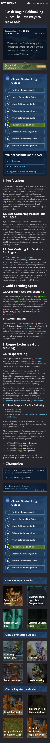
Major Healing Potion (25, 311)
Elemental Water (35, 326)
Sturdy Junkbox (29, 448)
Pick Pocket (38, 359)
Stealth (8, 364)
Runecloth (9, 311)
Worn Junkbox (28, 445)
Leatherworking (9, 260)
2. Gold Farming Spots (17, 166)
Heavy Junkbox (29, 450)
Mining (16, 237)
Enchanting (32, 260)
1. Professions (13, 161)
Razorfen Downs (13, 412)
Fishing (40, 227)
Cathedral (33, 414)
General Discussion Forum (16, 488)
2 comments (40, 33)
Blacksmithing (21, 260)
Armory (25, 414)
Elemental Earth (15, 326)
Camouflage (38, 400)
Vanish (8, 383)
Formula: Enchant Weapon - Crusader (25, 297)
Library (13, 417)
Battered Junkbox (30, 443)
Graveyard (42, 414)
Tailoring (30, 257)
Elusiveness (21, 400)
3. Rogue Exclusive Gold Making (21, 171)
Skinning (41, 229)
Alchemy (6, 262)
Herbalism (7, 237)
